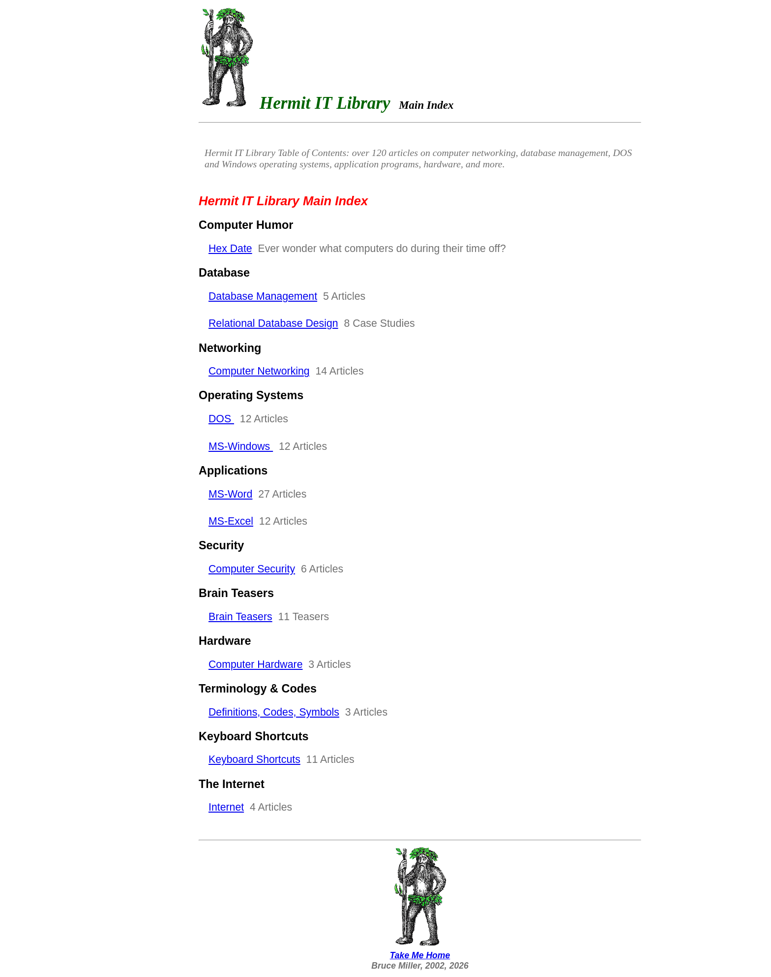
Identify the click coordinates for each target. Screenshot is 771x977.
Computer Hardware (255, 664)
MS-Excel (230, 521)
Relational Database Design (273, 323)
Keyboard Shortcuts (254, 759)
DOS (221, 419)
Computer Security (251, 569)
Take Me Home (420, 950)
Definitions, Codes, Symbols (273, 712)
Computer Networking (259, 371)
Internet (226, 807)
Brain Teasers (240, 617)
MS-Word (230, 494)
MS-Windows (240, 446)
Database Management (262, 296)
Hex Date (230, 248)
